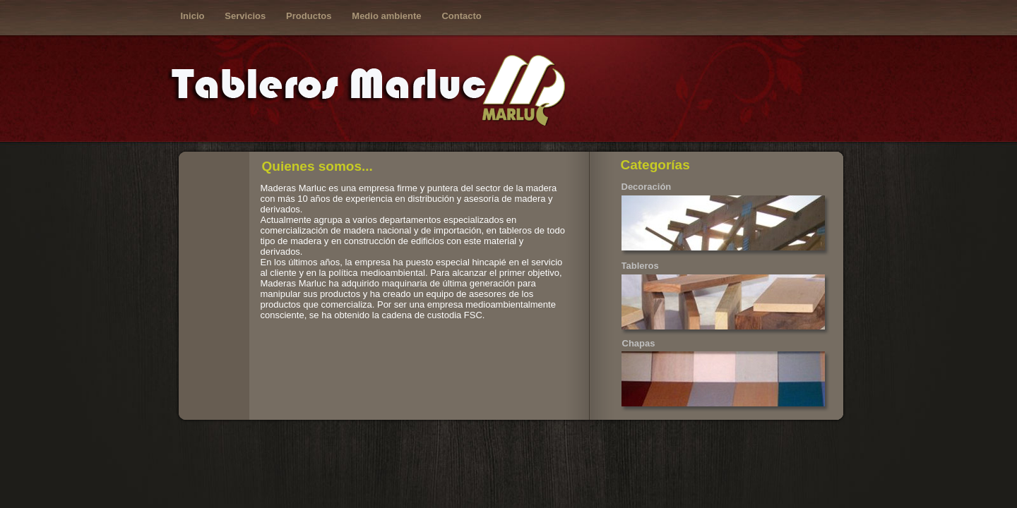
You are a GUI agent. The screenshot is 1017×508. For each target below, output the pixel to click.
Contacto (461, 16)
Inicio (193, 16)
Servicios (245, 16)
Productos (308, 16)
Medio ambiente (386, 16)
